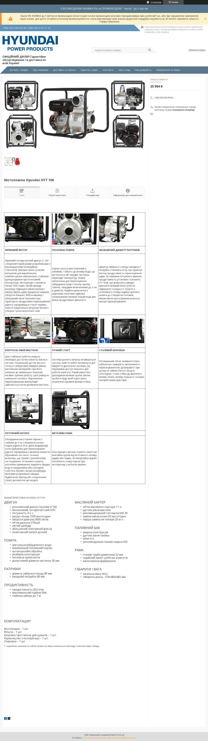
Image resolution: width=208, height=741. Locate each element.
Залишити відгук (197, 50)
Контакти (108, 70)
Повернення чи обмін (168, 70)
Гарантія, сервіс (89, 70)
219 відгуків (156, 2)
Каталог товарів (19, 70)
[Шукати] (149, 50)
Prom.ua (120, 735)
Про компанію (40, 70)
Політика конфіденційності (123, 737)
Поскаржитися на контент (95, 737)
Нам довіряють (143, 70)
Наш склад (124, 70)
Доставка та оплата (64, 70)
